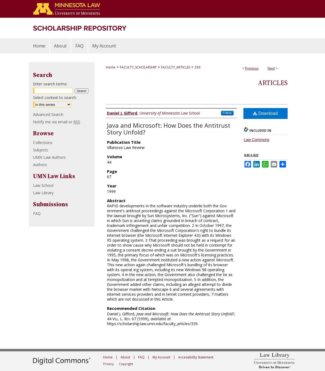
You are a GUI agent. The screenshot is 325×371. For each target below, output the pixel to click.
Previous (251, 68)
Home (110, 67)
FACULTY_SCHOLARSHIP (138, 67)
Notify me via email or (56, 121)
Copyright (126, 364)
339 (197, 67)
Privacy (108, 364)
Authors (40, 164)
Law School (43, 185)
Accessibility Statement (195, 357)
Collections (42, 142)
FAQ (37, 213)
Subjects (40, 149)
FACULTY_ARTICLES (175, 67)
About (125, 357)
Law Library (43, 192)
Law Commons (256, 139)
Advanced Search (48, 114)
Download (265, 113)
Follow (227, 113)
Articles (273, 82)
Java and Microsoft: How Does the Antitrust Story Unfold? (168, 128)
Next (271, 68)
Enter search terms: (50, 83)
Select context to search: (55, 97)
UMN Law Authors (49, 157)
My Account (161, 357)
